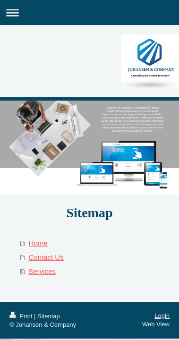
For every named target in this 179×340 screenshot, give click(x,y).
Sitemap (48, 316)
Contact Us (46, 257)
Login (162, 315)
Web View (156, 324)
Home (38, 243)
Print (21, 316)
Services (42, 271)
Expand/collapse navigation (89, 12)
